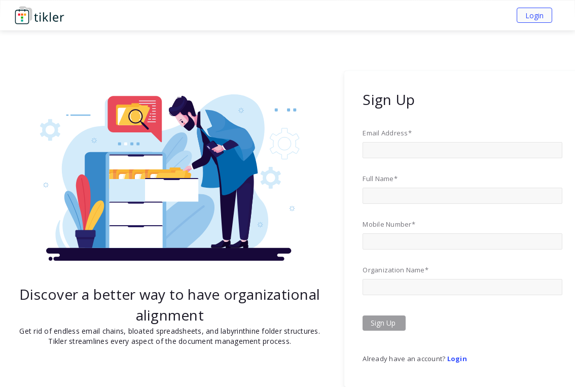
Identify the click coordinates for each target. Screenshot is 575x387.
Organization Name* (395, 269)
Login (534, 15)
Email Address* (387, 132)
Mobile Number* (389, 224)
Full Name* (380, 178)
